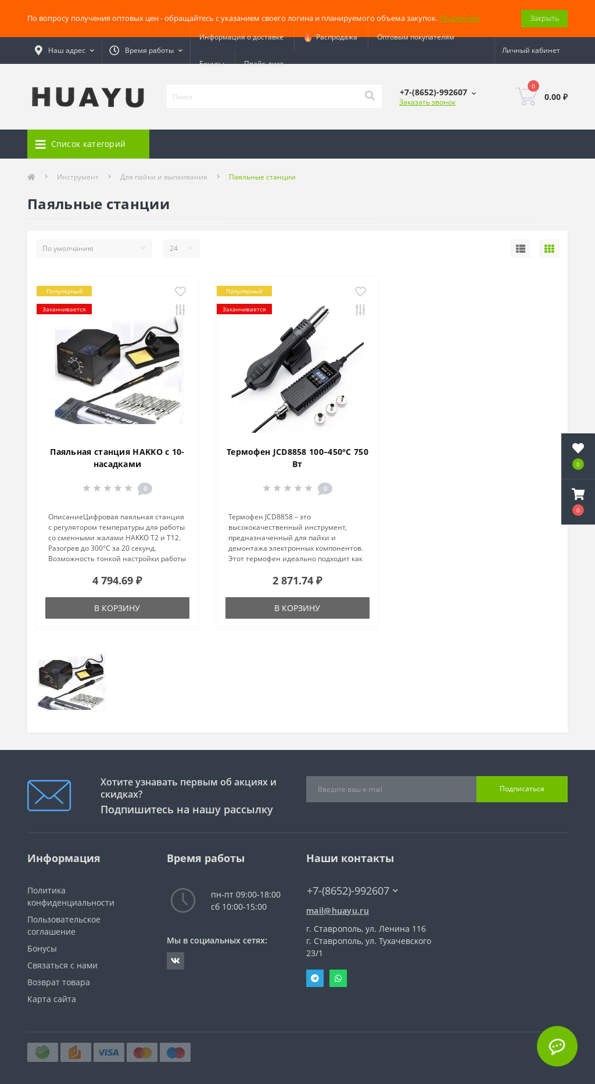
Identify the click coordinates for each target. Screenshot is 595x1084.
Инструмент (78, 177)
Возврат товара (58, 982)
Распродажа (330, 37)
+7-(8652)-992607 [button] (352, 891)
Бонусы (211, 64)
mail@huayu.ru (337, 910)
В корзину (117, 607)
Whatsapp (338, 978)
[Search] (369, 96)
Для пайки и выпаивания (163, 177)
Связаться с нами (62, 965)
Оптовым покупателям (415, 37)
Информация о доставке (241, 37)
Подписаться (522, 789)
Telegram (315, 978)
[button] (578, 502)
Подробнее (459, 18)
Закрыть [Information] (544, 18)
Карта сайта (51, 998)
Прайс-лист (264, 64)
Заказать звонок (427, 102)
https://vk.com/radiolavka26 (175, 961)
